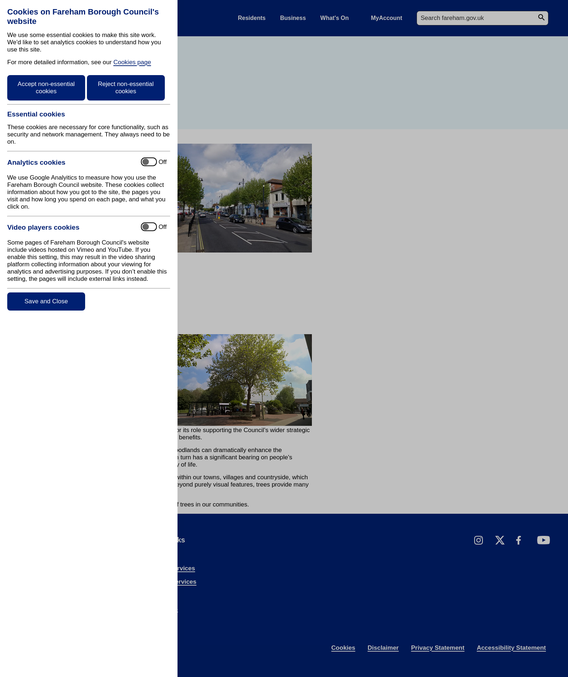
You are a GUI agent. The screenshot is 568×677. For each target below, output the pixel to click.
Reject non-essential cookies (126, 88)
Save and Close (46, 301)
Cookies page (132, 62)
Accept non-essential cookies (46, 88)
